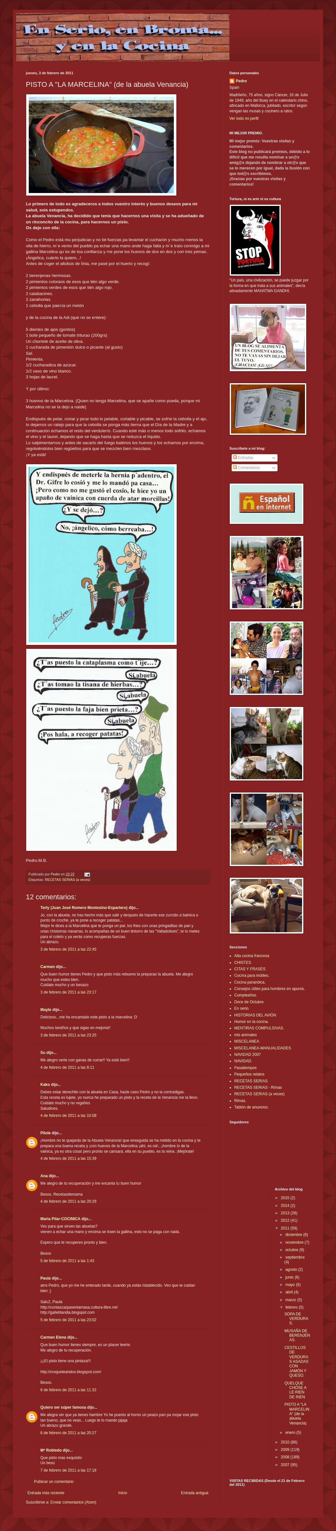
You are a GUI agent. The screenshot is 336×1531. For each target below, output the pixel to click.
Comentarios (246, 467)
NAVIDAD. (243, 1061)
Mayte (45, 1009)
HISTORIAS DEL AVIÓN (255, 1015)
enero (290, 1432)
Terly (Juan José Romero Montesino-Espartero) (84, 907)
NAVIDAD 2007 (247, 1054)
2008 (285, 1457)
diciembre (294, 1234)
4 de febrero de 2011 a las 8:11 (67, 1067)
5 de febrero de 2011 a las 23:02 (68, 1320)
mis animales (245, 1035)
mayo (290, 1284)
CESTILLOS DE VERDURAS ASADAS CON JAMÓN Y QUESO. (296, 1361)
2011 (285, 1228)
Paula (45, 1278)
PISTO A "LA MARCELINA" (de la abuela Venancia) (296, 1413)
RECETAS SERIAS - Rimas (258, 1087)
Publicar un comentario (54, 1481)
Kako (45, 1084)
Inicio (122, 1493)
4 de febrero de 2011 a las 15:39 (68, 1158)
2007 (285, 1465)
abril (289, 1292)
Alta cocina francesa (251, 956)
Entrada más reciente (45, 1493)
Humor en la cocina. (251, 1021)
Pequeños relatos (249, 1074)
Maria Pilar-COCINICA (60, 1219)
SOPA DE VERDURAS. (296, 1319)
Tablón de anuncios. (251, 1107)
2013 (285, 1213)
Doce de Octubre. (249, 1002)
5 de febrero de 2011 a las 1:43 (67, 1261)
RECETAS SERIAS (251, 1081)
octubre (292, 1250)
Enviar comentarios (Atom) (73, 1502)
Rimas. (240, 1100)
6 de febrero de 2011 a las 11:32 (68, 1390)
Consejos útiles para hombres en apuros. (269, 988)
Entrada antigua (194, 1493)
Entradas (243, 457)
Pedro (241, 81)
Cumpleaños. (245, 995)
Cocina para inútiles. (251, 975)
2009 (285, 1449)
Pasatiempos (245, 1068)
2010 (285, 1442)
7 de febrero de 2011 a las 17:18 (68, 1470)
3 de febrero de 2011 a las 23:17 (68, 992)
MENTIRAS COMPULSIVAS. (259, 1028)
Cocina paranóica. (250, 982)
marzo (291, 1300)
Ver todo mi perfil (243, 118)
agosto (291, 1269)
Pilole (45, 1133)
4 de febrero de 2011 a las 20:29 (68, 1201)
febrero (292, 1307)
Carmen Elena (53, 1337)
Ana (44, 1176)
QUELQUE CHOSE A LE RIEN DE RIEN (295, 1390)
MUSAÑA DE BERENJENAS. (297, 1335)
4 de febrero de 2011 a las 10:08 (68, 1115)
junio (290, 1277)
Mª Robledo (51, 1450)
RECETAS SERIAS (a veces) (67, 880)
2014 (285, 1205)
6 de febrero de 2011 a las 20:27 (68, 1433)
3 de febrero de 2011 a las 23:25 (68, 1035)
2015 (285, 1198)
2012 (285, 1220)
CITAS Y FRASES (250, 969)
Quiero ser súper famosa (63, 1407)
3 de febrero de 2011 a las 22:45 (68, 949)
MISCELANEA (246, 1041)
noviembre (294, 1242)
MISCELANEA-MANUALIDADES (262, 1048)
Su (42, 1052)
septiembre (294, 1257)
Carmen (47, 967)
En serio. (241, 1008)
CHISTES (242, 962)
